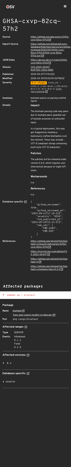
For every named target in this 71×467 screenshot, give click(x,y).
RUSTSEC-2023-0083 (42, 70)
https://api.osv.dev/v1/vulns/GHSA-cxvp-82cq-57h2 (49, 62)
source (10, 381)
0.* (9, 363)
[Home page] (10, 7)
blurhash (17, 310)
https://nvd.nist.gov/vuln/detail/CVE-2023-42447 (49, 253)
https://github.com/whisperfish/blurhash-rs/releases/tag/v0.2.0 (49, 268)
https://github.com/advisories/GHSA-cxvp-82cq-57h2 (50, 38)
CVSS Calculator (46, 90)
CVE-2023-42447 (40, 67)
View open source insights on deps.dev (32, 315)
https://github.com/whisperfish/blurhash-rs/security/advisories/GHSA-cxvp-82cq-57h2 (49, 244)
